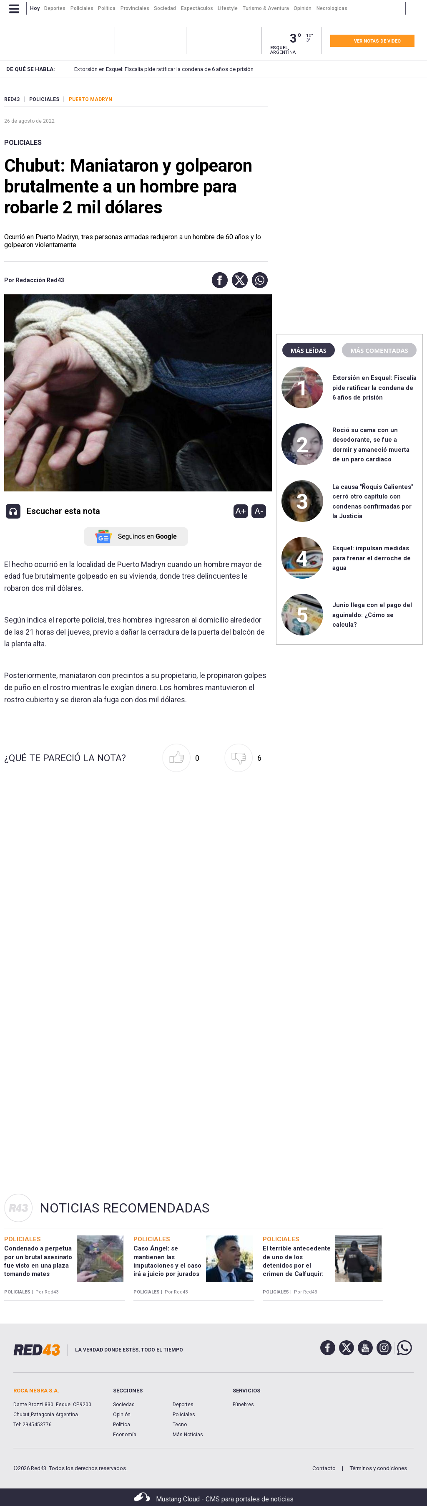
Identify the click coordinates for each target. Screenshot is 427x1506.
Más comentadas (379, 350)
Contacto (324, 1468)
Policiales (23, 143)
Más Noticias (188, 1435)
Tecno (180, 1425)
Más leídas (309, 350)
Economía (124, 1435)
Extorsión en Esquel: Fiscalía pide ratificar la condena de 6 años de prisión (150, 69)
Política (121, 1425)
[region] (349, 148)
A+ (240, 511)
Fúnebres (243, 1404)
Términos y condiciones (378, 1468)
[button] (218, 280)
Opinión (122, 1414)
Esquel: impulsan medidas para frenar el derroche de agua (371, 558)
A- (258, 511)
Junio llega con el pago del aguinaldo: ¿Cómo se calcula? (372, 614)
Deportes (183, 1404)
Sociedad (124, 1404)
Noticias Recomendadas (124, 1208)
